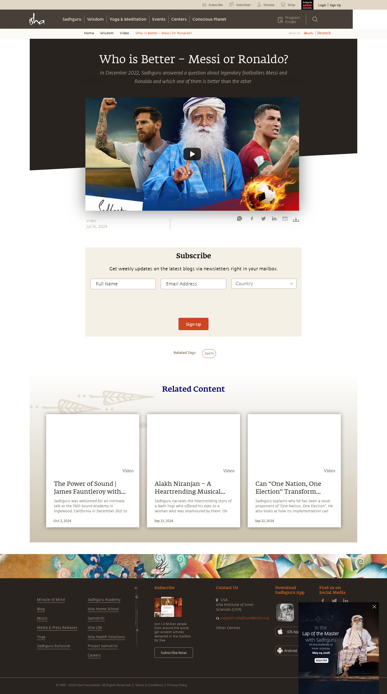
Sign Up (335, 5)
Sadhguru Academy (104, 600)
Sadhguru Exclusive (53, 646)
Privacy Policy (177, 685)
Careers (94, 655)
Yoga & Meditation (128, 19)
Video (124, 33)
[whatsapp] (239, 220)
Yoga (41, 637)
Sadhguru (71, 19)
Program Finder (292, 20)
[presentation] (193, 303)
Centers (179, 19)
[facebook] (252, 220)
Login (322, 5)
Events (159, 19)
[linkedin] (274, 220)
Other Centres (228, 628)
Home (89, 33)
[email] (284, 220)
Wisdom (95, 19)
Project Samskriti (103, 646)
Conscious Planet (209, 19)
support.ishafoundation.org (244, 618)
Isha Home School (103, 609)
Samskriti (96, 618)
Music (42, 618)
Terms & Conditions (149, 685)
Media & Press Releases (57, 628)
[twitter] (263, 220)
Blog (41, 609)
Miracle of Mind (51, 600)
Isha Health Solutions (106, 637)
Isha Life (95, 628)
